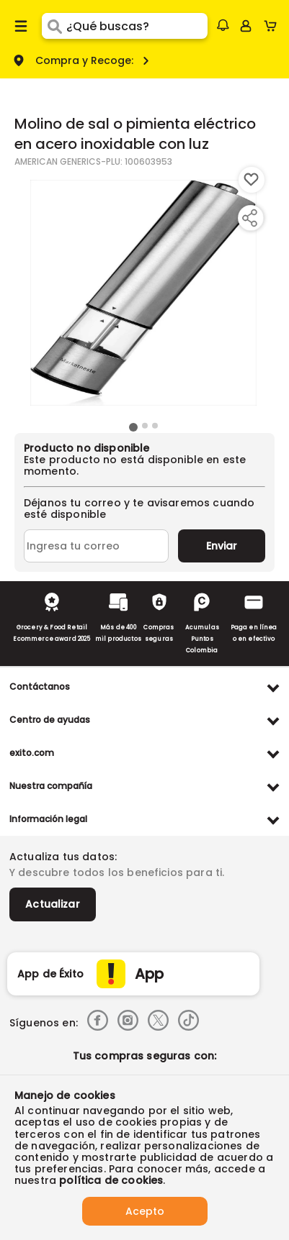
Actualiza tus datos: (63, 856)
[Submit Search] (54, 26)
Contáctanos (39, 686)
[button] (223, 25)
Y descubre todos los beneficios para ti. (116, 872)
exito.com (31, 753)
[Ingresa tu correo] (96, 545)
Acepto (144, 1211)
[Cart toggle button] (273, 25)
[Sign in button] (246, 25)
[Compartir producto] (249, 218)
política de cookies (111, 1180)
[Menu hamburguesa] (21, 25)
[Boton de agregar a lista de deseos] (251, 180)
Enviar (221, 546)
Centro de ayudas (49, 720)
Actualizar (52, 904)
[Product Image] (143, 293)
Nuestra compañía (50, 786)
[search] (137, 26)
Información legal (48, 819)
